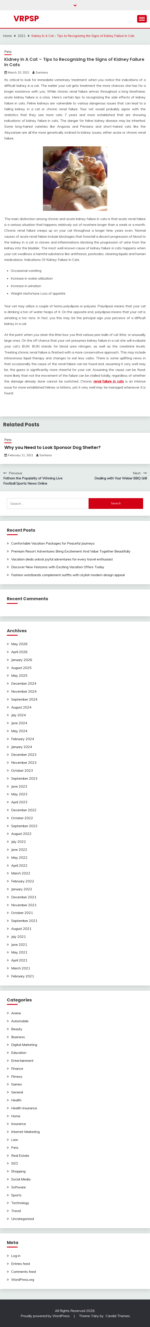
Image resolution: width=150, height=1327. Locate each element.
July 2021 (18, 936)
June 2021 (19, 944)
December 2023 (23, 754)
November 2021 (24, 905)
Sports (16, 1195)
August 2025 (21, 668)
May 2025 (19, 675)
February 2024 (22, 739)
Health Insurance (24, 1108)
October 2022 (22, 818)
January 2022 (21, 889)
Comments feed (23, 1271)
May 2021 (19, 952)
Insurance (18, 1124)
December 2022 (23, 810)
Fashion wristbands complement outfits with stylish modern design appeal (68, 575)
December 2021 (23, 897)
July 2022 (18, 841)
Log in (15, 1256)
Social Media (20, 1179)
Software (18, 1187)
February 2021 (22, 976)
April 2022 (19, 865)
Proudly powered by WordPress (46, 1316)
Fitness (16, 1076)
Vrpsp (26, 18)
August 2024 (21, 707)
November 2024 (24, 691)
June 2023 (19, 786)
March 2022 (20, 873)
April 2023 (19, 802)
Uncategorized (22, 1219)
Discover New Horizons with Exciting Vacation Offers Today (57, 567)
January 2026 (21, 660)
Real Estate (20, 1155)
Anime (16, 1013)
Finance (17, 1068)
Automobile (20, 1021)
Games (16, 1084)
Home (15, 1116)
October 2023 (22, 770)
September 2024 (24, 699)
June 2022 (19, 849)
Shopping (18, 1171)
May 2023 (19, 794)
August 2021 (21, 928)
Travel (16, 1211)
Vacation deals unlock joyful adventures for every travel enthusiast (62, 559)
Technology (20, 1203)
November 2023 (24, 762)
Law (14, 1139)
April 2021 (19, 960)
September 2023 (24, 778)
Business (18, 1037)
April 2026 (19, 652)
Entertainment (22, 1060)
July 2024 (18, 715)
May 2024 (19, 731)
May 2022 (19, 857)
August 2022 (21, 833)
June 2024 (19, 723)
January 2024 (21, 747)
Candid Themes (118, 1316)
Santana (42, 72)
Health (16, 1100)
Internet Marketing (25, 1132)
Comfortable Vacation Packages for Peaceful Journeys (53, 543)
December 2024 (23, 683)
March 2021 (20, 968)
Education (18, 1052)
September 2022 (24, 826)
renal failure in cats (109, 381)
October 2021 (22, 913)
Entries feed (20, 1263)
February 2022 (22, 881)
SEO (14, 1163)
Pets (8, 52)
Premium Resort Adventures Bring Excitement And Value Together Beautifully (70, 551)
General (17, 1092)
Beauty (16, 1029)
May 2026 (19, 644)
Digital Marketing (24, 1044)
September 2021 (24, 920)
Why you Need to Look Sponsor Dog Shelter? (52, 447)
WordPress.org (22, 1279)
